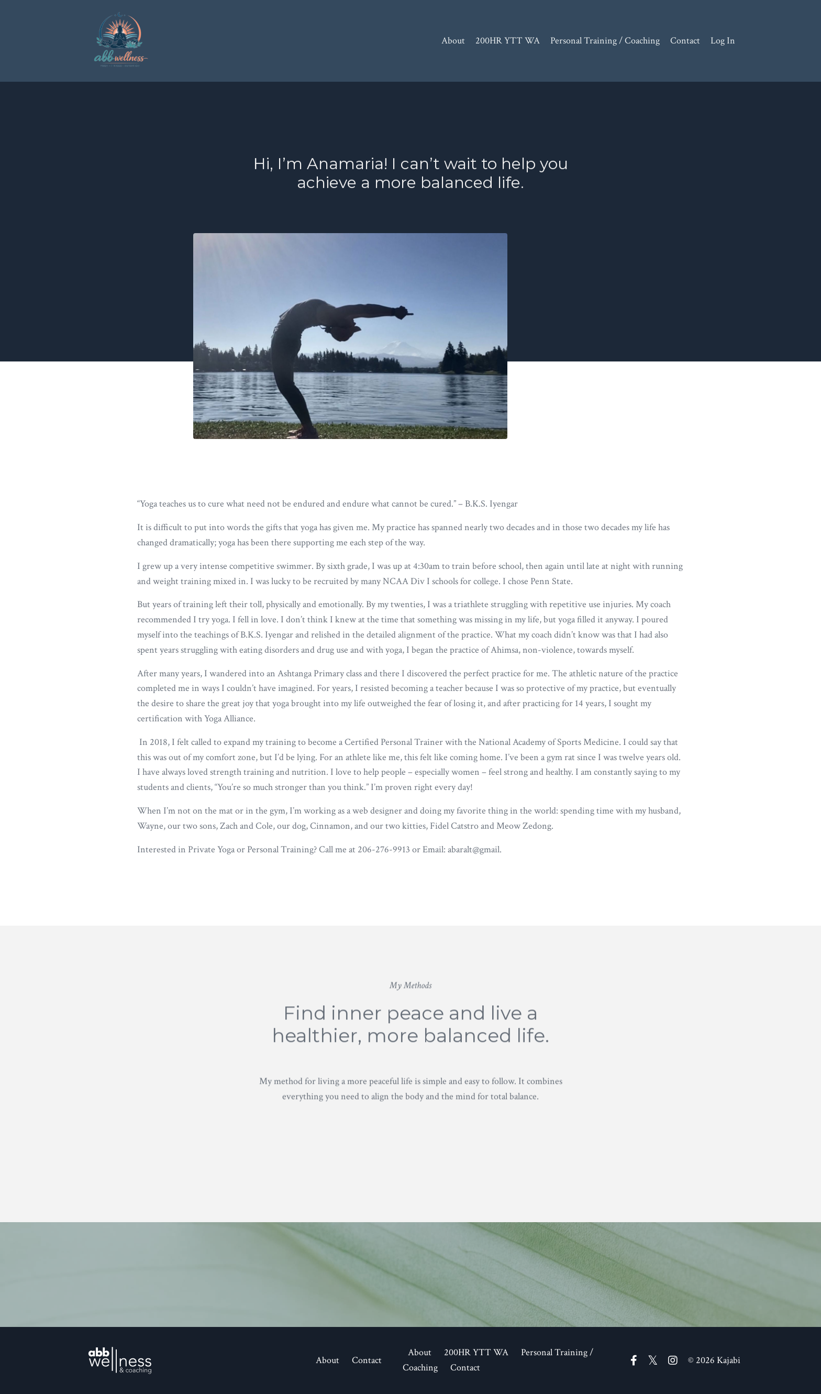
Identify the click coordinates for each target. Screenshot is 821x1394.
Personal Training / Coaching (605, 41)
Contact (685, 41)
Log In (723, 41)
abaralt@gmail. (475, 849)
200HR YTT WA (507, 41)
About (453, 41)
